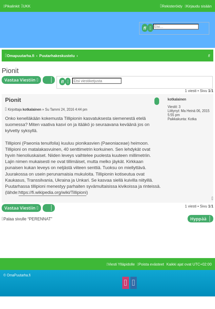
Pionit (10, 70)
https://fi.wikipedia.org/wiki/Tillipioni (52, 192)
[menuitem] (25, 6)
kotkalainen (177, 99)
